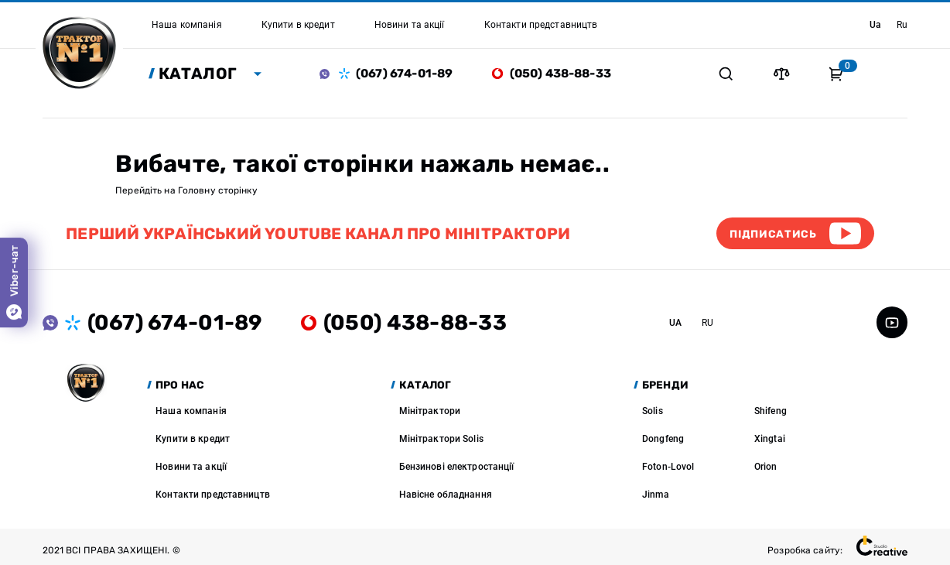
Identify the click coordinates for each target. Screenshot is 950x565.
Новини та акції (191, 466)
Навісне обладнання (445, 494)
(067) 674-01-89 (404, 73)
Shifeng (770, 411)
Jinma (655, 494)
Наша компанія (191, 411)
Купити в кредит (192, 438)
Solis (652, 411)
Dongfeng (663, 438)
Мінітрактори (429, 411)
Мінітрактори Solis (441, 438)
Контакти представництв (212, 494)
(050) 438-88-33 (560, 73)
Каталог (198, 73)
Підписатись (773, 234)
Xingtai (769, 438)
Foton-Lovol (668, 466)
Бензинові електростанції (456, 466)
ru (902, 24)
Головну (197, 190)
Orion (765, 466)
